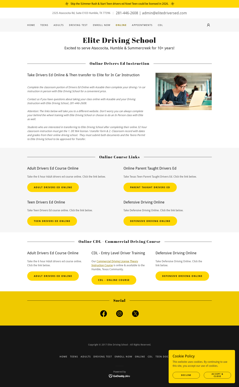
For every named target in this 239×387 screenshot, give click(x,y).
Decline (186, 375)
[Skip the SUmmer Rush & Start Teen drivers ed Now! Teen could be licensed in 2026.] (119, 3)
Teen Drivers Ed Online (52, 221)
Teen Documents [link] (167, 356)
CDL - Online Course (114, 280)
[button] (208, 25)
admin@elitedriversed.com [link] (164, 13)
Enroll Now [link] (101, 25)
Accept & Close (217, 375)
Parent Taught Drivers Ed (150, 187)
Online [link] (121, 25)
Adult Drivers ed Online (53, 187)
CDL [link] (160, 25)
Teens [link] (44, 25)
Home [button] (63, 356)
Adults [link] (59, 25)
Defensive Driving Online (150, 221)
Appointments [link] (142, 25)
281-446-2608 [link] (127, 13)
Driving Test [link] (78, 25)
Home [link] (31, 25)
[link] (119, 42)
